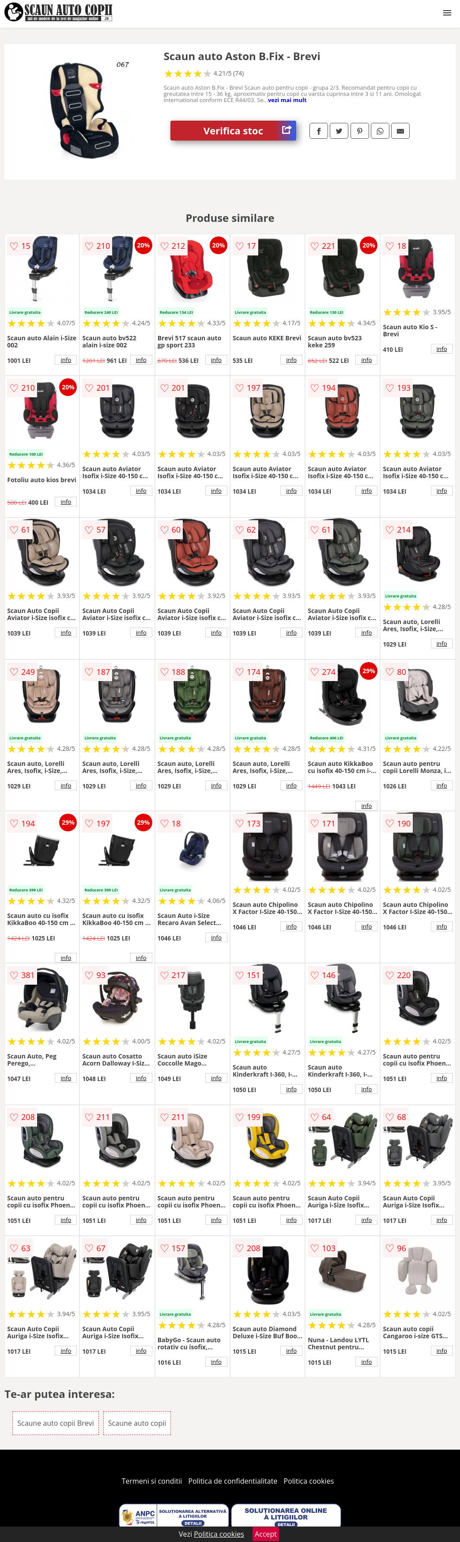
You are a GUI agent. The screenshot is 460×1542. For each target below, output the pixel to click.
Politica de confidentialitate (233, 1481)
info (65, 360)
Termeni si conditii (152, 1481)
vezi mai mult (287, 100)
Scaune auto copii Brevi (55, 1423)
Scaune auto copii (137, 1423)
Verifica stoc (250, 131)
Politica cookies (309, 1481)
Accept (266, 1534)
